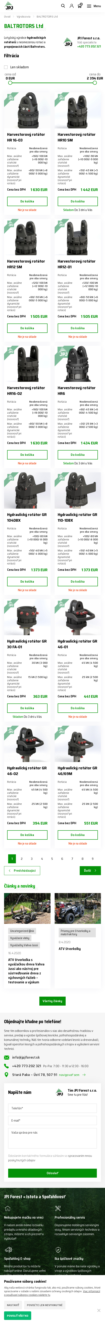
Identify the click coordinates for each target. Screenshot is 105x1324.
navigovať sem (69, 1075)
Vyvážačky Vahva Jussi (24, 945)
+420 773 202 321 (89, 46)
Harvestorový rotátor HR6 (77, 390)
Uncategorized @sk (22, 931)
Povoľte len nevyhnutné (45, 1305)
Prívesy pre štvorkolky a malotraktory (75, 933)
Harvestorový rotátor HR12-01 (77, 264)
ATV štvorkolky (70, 948)
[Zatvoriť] (99, 1310)
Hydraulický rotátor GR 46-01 (77, 644)
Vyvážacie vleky (19, 938)
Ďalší (87, 870)
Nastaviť (13, 1305)
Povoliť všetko (17, 1315)
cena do (95, 76)
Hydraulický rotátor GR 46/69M (77, 770)
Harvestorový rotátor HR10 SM (77, 137)
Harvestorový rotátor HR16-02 (26, 390)
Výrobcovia (24, 16)
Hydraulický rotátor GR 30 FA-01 (27, 644)
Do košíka (27, 201)
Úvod (7, 16)
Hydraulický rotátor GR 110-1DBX (77, 517)
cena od (10, 76)
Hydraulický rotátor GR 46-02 (27, 770)
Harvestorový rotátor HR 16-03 (26, 137)
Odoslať (52, 1173)
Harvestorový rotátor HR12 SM (26, 264)
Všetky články (52, 1001)
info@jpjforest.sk (26, 1057)
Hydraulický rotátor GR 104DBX (27, 517)
